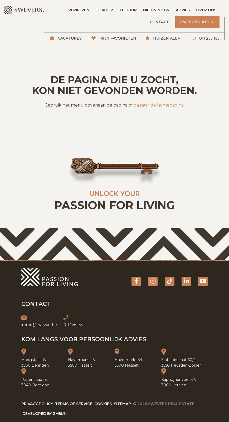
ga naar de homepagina (159, 105)
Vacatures (69, 38)
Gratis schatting (197, 22)
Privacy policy (37, 403)
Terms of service (73, 403)
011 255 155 (209, 38)
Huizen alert (167, 38)
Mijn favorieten (117, 38)
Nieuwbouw (156, 10)
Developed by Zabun (44, 413)
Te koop (104, 10)
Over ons (206, 10)
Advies (183, 10)
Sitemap (122, 403)
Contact (159, 22)
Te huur (128, 10)
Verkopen (78, 10)
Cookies (103, 403)
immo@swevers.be (39, 324)
